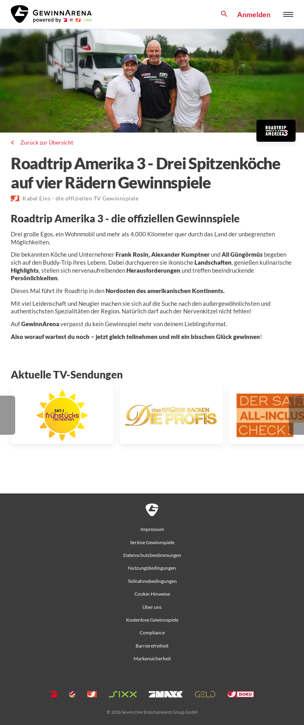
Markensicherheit (152, 659)
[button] (7, 415)
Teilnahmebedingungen (152, 581)
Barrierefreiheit (152, 646)
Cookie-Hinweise (152, 594)
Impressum (152, 529)
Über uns (152, 607)
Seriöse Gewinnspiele (152, 542)
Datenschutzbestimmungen (152, 555)
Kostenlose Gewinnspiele (152, 620)
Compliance (152, 633)
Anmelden (253, 14)
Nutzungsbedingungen (152, 568)
